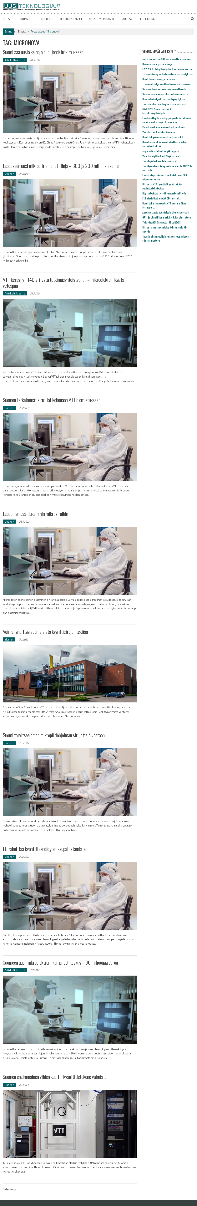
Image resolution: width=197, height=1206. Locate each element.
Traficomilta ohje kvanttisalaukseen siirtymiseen (166, 84)
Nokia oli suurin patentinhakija (157, 64)
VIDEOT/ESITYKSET (70, 19)
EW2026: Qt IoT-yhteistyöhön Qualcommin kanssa (167, 69)
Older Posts (9, 1189)
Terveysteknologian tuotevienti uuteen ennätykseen (167, 74)
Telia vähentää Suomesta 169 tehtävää (161, 222)
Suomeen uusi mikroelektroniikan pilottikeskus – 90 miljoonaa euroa (60, 962)
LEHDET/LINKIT (148, 19)
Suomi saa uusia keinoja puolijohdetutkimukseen (43, 52)
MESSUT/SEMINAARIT (101, 19)
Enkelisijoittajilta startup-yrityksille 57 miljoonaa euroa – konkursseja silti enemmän (166, 120)
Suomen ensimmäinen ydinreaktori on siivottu (165, 94)
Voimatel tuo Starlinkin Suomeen (158, 132)
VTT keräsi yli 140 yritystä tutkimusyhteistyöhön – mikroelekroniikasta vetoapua (63, 282)
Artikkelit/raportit (15, 60)
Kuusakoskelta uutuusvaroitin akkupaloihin (163, 127)
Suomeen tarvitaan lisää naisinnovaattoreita (164, 89)
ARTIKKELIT (26, 19)
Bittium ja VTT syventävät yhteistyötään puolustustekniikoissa (162, 186)
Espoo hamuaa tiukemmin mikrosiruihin (35, 513)
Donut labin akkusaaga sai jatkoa (158, 79)
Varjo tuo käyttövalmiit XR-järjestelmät (161, 156)
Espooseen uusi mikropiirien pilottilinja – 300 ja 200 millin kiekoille (61, 165)
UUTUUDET (46, 19)
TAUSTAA (126, 19)
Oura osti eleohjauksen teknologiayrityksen (163, 99)
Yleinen (9, 639)
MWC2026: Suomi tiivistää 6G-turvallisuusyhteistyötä (157, 111)
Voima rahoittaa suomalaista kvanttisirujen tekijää (45, 631)
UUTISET (8, 19)
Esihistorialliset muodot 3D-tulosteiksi (161, 198)
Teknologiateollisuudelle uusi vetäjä (159, 161)
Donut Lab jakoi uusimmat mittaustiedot (162, 137)
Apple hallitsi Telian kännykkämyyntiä (160, 151)
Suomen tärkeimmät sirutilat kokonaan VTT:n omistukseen (51, 400)
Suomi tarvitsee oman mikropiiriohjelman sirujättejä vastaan (54, 735)
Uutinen (9, 173)
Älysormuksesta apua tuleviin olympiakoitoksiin (165, 212)
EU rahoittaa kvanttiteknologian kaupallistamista (44, 848)
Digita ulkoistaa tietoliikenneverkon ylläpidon (164, 193)
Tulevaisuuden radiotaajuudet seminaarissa (163, 104)
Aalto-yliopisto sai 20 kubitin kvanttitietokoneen (166, 59)
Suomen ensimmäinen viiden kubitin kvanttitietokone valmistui (55, 1076)
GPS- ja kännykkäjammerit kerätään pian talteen (166, 217)
